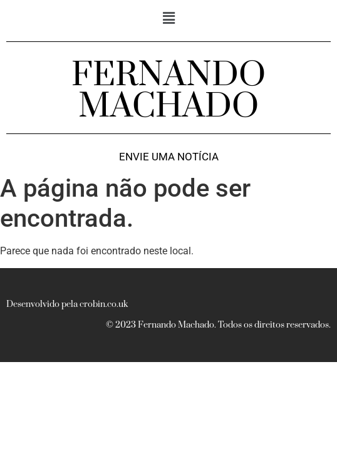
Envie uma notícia (169, 157)
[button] (168, 18)
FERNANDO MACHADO (168, 91)
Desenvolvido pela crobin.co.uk (67, 304)
